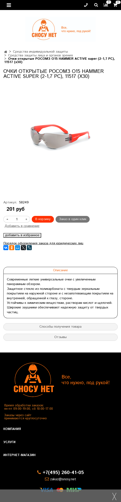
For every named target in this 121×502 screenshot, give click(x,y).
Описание (60, 270)
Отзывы (60, 337)
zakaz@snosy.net (63, 479)
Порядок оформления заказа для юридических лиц (43, 243)
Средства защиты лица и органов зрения (40, 55)
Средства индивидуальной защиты (40, 51)
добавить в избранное (22, 235)
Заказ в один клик (72, 219)
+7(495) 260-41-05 (63, 472)
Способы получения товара (60, 326)
